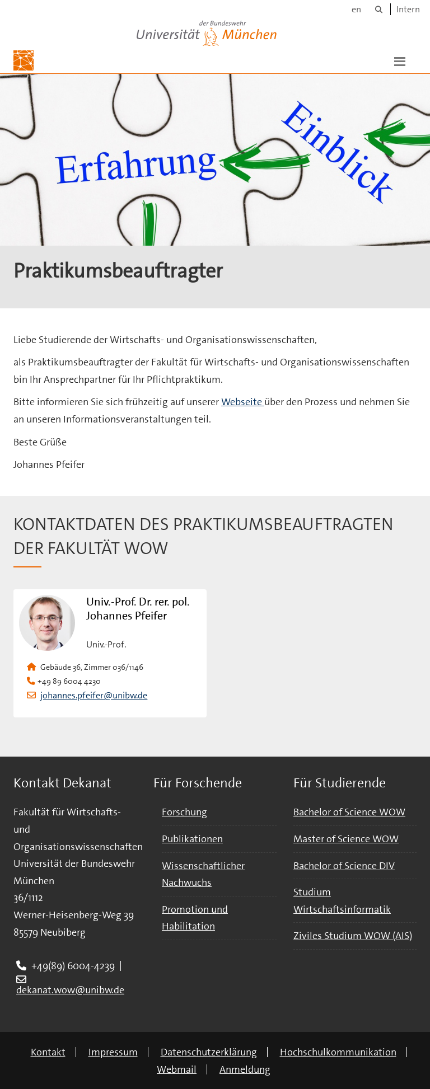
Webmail (177, 1069)
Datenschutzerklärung (209, 1052)
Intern (408, 9)
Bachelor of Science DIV (344, 865)
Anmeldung (244, 1069)
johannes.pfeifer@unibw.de (93, 695)
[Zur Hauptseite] (23, 60)
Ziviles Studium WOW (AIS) (352, 935)
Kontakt (48, 1052)
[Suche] (379, 9)
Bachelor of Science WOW (349, 812)
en (356, 9)
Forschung (184, 812)
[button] (400, 60)
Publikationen (192, 839)
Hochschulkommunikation (338, 1052)
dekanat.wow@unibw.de (70, 990)
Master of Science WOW (346, 839)
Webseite (242, 402)
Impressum (113, 1052)
